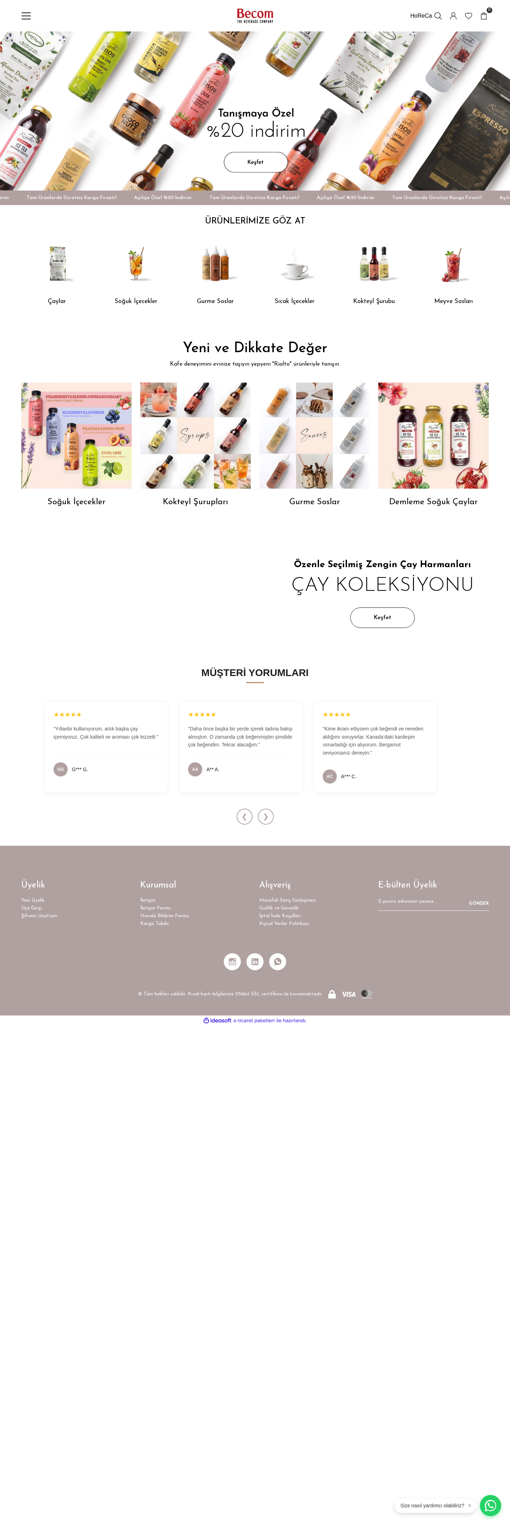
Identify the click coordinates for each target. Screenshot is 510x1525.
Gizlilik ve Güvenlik (279, 1407)
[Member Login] (453, 16)
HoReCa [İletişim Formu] (421, 16)
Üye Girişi (31, 1407)
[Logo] (255, 16)
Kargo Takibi (154, 1423)
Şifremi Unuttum (39, 1415)
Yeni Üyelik (33, 1399)
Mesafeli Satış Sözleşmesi (287, 1399)
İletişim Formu (155, 1407)
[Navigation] (26, 16)
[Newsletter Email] (433, 1403)
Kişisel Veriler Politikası (284, 1423)
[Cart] (484, 16)
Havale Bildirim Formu (164, 1415)
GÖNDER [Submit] (479, 1403)
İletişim (147, 1399)
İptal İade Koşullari (280, 1415)
